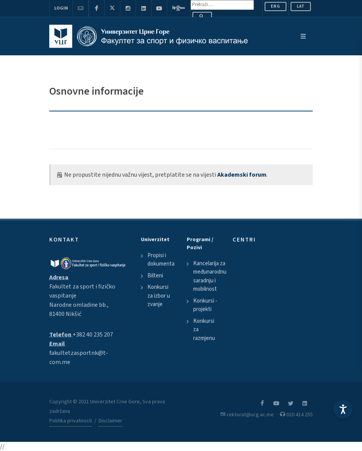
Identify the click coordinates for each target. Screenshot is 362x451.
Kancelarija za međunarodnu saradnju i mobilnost (209, 276)
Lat (301, 6)
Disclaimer (110, 421)
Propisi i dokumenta (161, 259)
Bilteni (155, 276)
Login (61, 8)
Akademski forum (242, 175)
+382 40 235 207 (93, 334)
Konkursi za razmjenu (204, 329)
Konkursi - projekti (205, 305)
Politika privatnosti (70, 421)
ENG (275, 6)
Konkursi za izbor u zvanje (158, 295)
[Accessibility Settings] (342, 409)
